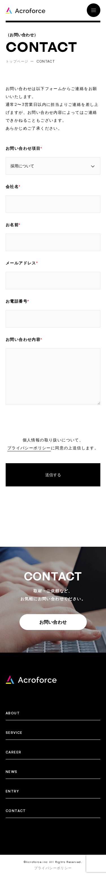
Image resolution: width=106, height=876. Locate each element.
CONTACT (16, 811)
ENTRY (12, 791)
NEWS (12, 772)
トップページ (17, 61)
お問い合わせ (53, 622)
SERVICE (14, 732)
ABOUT (13, 713)
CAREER (13, 752)
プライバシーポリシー (29, 447)
